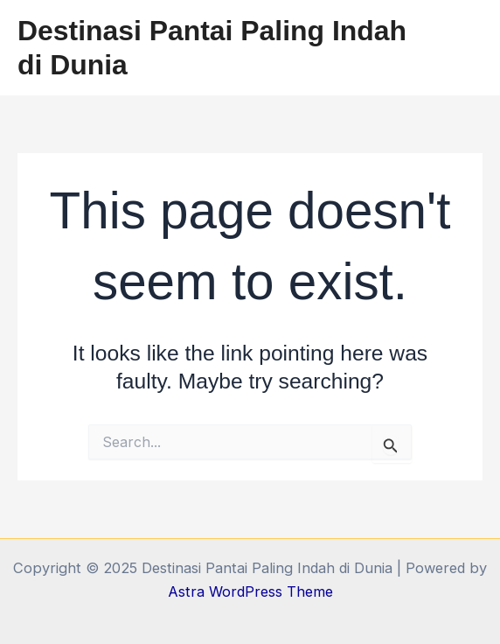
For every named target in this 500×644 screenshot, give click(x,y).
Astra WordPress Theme (250, 591)
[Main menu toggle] (463, 47)
